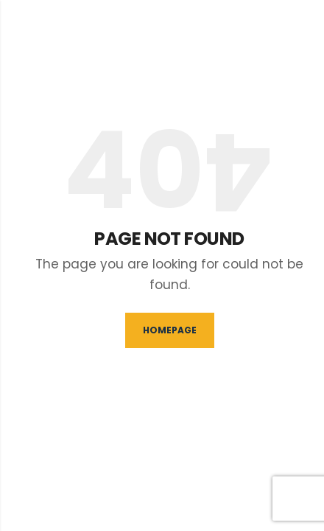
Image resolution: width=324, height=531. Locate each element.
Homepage (170, 330)
